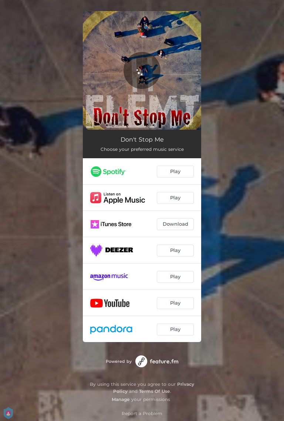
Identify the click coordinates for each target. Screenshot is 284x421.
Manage (121, 399)
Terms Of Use (154, 391)
